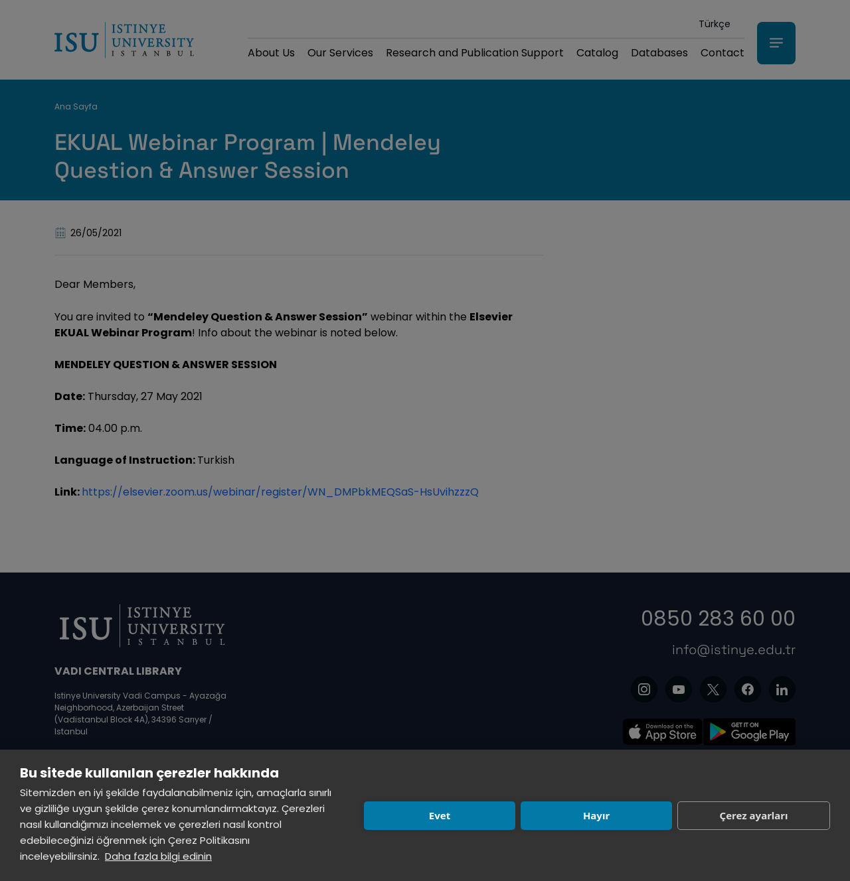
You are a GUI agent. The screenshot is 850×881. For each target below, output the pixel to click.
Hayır (596, 815)
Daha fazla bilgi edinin (158, 856)
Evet (439, 815)
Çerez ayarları (754, 815)
